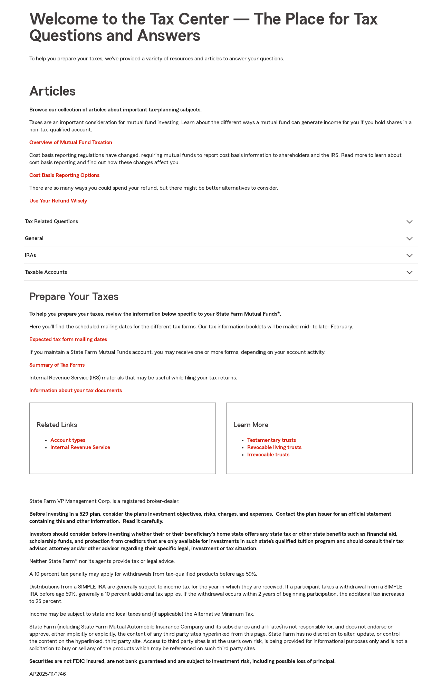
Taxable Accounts (46, 272)
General (34, 238)
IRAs (30, 255)
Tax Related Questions (51, 221)
